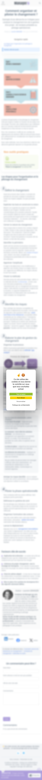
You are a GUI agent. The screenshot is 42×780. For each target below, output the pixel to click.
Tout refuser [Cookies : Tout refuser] (21, 398)
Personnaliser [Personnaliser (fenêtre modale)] (21, 401)
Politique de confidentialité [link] (21, 405)
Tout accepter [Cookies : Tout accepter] (21, 394)
